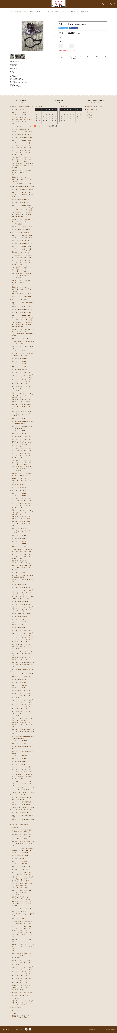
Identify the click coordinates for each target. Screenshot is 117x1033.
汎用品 (14, 1013)
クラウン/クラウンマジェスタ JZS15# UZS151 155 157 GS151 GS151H (23, 808)
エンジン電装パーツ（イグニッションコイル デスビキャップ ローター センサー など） (22, 955)
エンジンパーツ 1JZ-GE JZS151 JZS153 (22, 816)
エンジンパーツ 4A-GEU (19, 858)
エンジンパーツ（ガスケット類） (21, 436)
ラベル (14, 183)
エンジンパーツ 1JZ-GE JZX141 (22, 802)
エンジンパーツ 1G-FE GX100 (21, 604)
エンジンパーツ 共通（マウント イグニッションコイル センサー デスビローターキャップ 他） (22, 251)
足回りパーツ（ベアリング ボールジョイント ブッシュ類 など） (22, 719)
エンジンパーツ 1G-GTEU (20, 418)
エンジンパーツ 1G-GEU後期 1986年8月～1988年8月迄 (22, 427)
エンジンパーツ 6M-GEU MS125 (22, 676)
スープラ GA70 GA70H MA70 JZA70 (23, 186)
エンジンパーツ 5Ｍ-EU (19, 619)
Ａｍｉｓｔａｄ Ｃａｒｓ (12, 1029)
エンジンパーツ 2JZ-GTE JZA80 (22, 227)
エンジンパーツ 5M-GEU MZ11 (22, 235)
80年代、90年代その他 (18, 998)
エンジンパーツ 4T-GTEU (20, 855)
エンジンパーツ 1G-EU (19, 361)
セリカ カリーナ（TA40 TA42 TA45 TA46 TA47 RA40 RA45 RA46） (23, 831)
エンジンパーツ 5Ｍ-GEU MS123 (22, 674)
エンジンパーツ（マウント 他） (21, 143)
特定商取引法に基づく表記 (94, 106)
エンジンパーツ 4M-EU (19, 112)
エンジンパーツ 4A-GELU (20, 995)
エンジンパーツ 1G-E (18, 764)
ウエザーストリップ (17, 485)
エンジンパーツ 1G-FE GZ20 (21, 315)
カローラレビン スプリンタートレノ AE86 (23, 915)
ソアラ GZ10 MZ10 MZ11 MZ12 (21, 232)
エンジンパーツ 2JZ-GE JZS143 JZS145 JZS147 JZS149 (22, 798)
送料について (90, 112)
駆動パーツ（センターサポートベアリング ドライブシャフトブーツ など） (22, 523)
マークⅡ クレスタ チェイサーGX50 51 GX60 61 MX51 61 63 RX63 (23, 354)
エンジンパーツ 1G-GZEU (20, 682)
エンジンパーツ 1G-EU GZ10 (21, 246)
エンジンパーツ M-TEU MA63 (21, 134)
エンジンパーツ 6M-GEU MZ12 (22, 238)
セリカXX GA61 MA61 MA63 (21, 129)
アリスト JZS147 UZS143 (20, 824)
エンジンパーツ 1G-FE (19, 496)
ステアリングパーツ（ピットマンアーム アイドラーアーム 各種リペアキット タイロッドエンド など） (22, 120)
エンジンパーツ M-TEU (19, 364)
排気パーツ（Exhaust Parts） (20, 869)
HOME (11, 11)
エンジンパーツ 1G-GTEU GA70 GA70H (22, 196)
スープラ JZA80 (17, 224)
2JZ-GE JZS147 (16, 827)
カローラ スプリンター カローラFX (23, 992)
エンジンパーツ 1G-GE (19, 535)
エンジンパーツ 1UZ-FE (19, 741)
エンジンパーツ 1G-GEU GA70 (22, 199)
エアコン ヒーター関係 (24, 183)
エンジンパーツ (16, 1007)
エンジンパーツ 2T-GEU (19, 861)
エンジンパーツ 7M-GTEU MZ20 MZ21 (22, 303)
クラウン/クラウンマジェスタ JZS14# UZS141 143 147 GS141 (23, 793)
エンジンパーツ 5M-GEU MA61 (22, 132)
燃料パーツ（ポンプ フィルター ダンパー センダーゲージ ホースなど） (22, 172)
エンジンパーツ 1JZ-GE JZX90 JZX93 (22, 580)
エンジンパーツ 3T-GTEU (20, 853)
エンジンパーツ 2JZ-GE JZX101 (22, 601)
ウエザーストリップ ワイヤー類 (21, 126)
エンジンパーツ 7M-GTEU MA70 (22, 189)
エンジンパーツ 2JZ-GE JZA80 (21, 229)
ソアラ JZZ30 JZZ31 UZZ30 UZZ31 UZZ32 (22, 335)
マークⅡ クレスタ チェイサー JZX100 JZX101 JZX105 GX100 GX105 (23, 597)
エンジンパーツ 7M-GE (19, 546)
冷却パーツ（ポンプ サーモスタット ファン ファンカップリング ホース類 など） (46, 11)
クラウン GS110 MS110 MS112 (21, 613)
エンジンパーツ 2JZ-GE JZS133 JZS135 (22, 747)
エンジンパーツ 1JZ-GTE (19, 541)
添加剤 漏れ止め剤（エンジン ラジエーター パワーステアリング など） (23, 1018)
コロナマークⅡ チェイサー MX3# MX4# (22, 347)
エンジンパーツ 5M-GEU (19, 616)
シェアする (73, 28)
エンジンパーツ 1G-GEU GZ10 (22, 243)
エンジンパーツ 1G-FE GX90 (21, 587)
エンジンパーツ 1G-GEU (19, 358)
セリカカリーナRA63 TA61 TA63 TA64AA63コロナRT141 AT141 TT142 (23, 849)
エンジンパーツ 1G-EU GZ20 (21, 312)
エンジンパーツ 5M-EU (19, 115)
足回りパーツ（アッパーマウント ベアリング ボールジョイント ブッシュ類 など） (22, 165)
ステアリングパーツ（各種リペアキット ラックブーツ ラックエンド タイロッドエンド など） (22, 159)
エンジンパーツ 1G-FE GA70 (21, 205)
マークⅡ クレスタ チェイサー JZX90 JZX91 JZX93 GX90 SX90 (23, 576)
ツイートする (63, 28)
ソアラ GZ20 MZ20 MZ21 (20, 299)
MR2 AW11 (18, 11)
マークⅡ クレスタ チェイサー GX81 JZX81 (23, 532)
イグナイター (16, 1010)
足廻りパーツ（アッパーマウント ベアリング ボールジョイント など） (22, 934)
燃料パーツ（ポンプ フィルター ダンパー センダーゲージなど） (23, 220)
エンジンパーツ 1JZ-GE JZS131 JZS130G (22, 752)
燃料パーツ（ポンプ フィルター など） (22, 940)
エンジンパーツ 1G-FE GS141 (21, 804)
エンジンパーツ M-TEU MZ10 (21, 240)
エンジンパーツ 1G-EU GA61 (21, 140)
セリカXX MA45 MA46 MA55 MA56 (22, 106)
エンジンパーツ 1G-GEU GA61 (22, 137)
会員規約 (89, 115)
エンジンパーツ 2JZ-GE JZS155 (22, 812)
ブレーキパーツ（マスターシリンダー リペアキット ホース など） (22, 146)
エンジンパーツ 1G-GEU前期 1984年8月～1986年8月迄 (22, 422)
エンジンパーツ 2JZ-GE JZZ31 (21, 338)
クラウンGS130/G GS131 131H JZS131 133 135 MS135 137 (23, 737)
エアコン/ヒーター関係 (18, 572)
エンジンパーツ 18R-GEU (20, 369)
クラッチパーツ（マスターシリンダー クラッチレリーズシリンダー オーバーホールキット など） (22, 152)
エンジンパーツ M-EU (19, 109)
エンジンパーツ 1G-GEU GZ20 (22, 309)
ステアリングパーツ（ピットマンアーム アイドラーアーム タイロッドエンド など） (22, 388)
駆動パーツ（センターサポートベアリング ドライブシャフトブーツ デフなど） (22, 179)
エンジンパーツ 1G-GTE (19, 538)
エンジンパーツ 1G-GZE (19, 756)
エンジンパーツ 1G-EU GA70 (21, 202)
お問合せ (89, 117)
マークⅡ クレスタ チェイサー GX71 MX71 (23, 415)
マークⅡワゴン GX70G (19, 490)
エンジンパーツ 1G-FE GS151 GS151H (23, 820)
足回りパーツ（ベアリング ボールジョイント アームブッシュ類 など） (22, 653)
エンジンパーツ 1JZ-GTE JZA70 (22, 192)
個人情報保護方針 (92, 109)
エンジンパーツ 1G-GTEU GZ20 (22, 306)
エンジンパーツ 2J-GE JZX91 (21, 584)
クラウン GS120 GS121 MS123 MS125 (23, 670)
